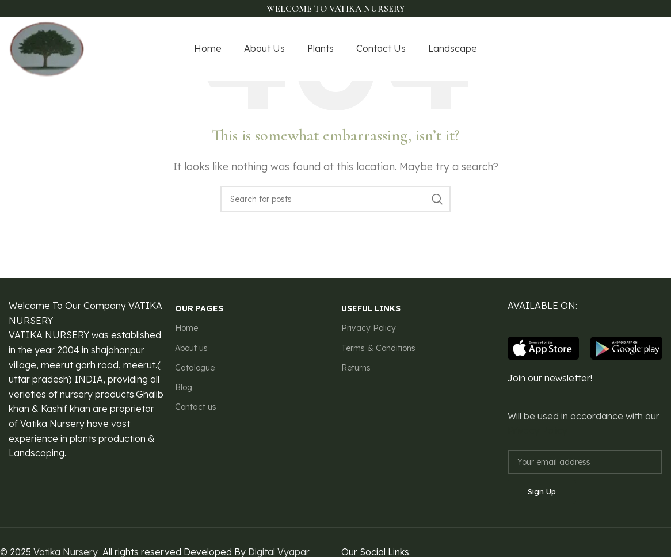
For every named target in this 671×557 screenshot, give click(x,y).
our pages (199, 308)
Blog (183, 387)
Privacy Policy (368, 328)
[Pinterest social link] (654, 49)
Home (186, 328)
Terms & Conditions (378, 348)
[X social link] (610, 49)
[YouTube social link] (639, 49)
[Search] (335, 199)
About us (191, 348)
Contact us (195, 407)
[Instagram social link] (624, 49)
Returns (356, 368)
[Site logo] (47, 48)
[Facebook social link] (596, 49)
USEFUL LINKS (371, 308)
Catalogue (195, 368)
